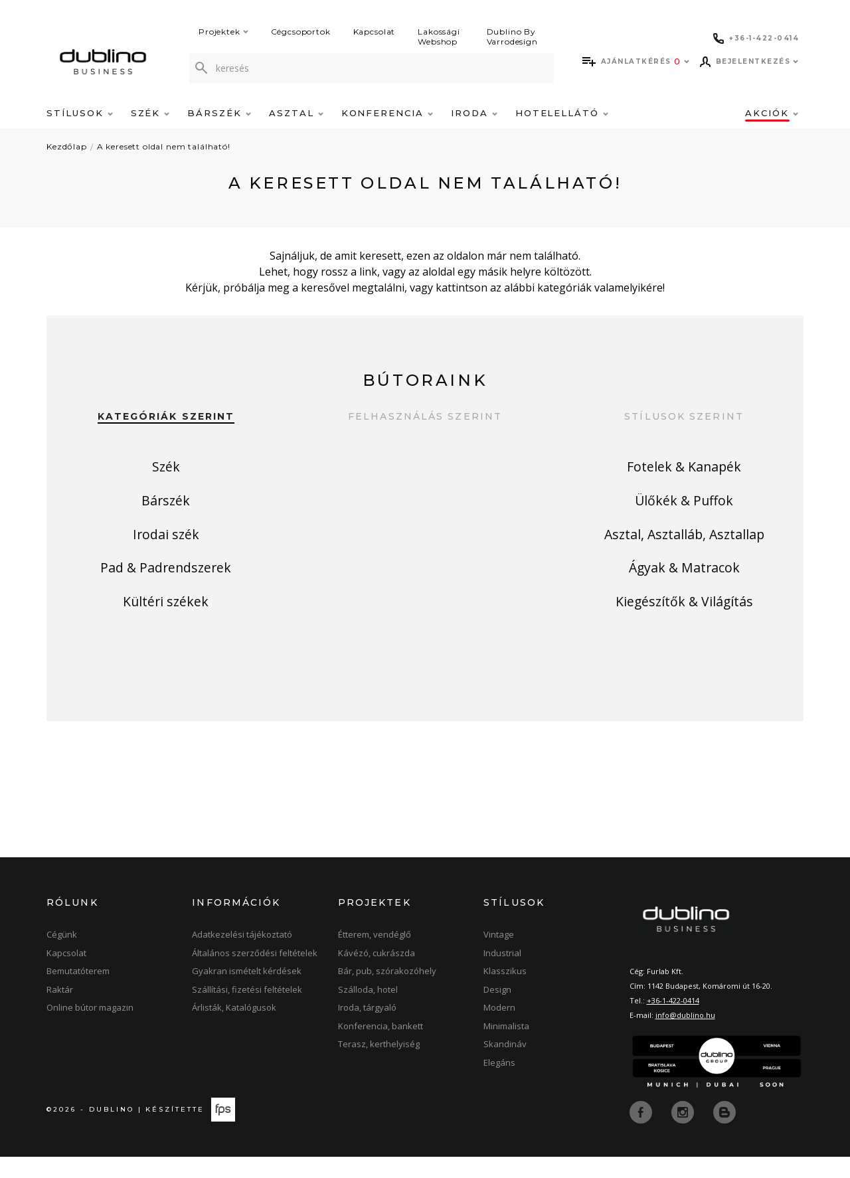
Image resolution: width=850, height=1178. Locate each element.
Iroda (474, 113)
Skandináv (505, 1065)
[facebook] (642, 1132)
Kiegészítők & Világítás (684, 647)
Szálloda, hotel (368, 1011)
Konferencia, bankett (380, 1047)
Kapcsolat (374, 32)
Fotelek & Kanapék (684, 472)
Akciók (771, 113)
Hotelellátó (561, 113)
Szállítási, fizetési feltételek (247, 1011)
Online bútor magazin (89, 1029)
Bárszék (219, 113)
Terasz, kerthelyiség (379, 1065)
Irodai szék (166, 559)
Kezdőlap (66, 146)
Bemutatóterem (78, 992)
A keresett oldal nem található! (163, 146)
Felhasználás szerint (425, 416)
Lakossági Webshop (439, 36)
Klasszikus (505, 992)
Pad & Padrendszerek (166, 603)
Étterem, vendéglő (374, 956)
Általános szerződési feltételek (254, 974)
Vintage (498, 956)
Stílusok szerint (684, 416)
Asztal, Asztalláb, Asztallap (684, 559)
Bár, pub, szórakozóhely (387, 992)
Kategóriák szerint (166, 416)
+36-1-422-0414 (673, 1022)
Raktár (59, 1011)
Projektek (223, 32)
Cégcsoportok (301, 32)
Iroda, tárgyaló (367, 1029)
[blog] (724, 1132)
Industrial (502, 974)
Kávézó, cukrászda (376, 974)
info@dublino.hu (685, 1036)
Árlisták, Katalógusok (234, 1029)
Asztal (296, 113)
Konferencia (387, 113)
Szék (150, 113)
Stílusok (79, 113)
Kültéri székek (166, 647)
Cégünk (61, 956)
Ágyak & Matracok (684, 603)
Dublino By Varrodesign (512, 36)
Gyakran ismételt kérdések (246, 992)
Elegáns (499, 1084)
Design (497, 1011)
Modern (499, 1029)
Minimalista (506, 1047)
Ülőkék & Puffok (684, 516)
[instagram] (684, 1132)
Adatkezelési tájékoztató (242, 956)
